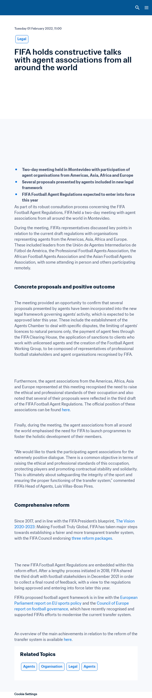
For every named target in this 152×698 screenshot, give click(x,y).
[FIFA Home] (13, 8)
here (66, 409)
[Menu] (146, 8)
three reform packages (92, 538)
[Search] (137, 8)
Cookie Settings (25, 694)
